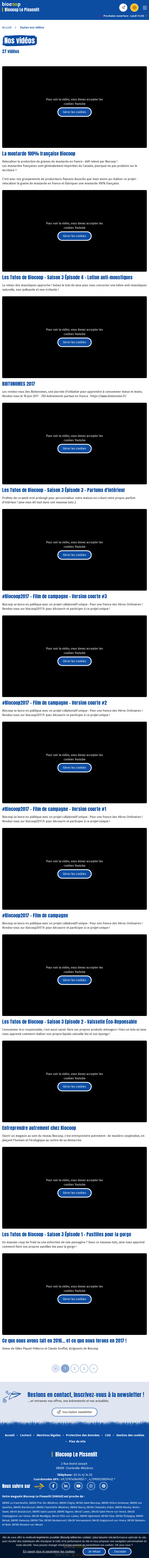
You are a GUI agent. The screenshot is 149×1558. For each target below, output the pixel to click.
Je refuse (94, 1551)
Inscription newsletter (74, 1412)
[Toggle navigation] (145, 9)
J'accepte (120, 1551)
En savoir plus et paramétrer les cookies (49, 1551)
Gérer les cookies (74, 112)
